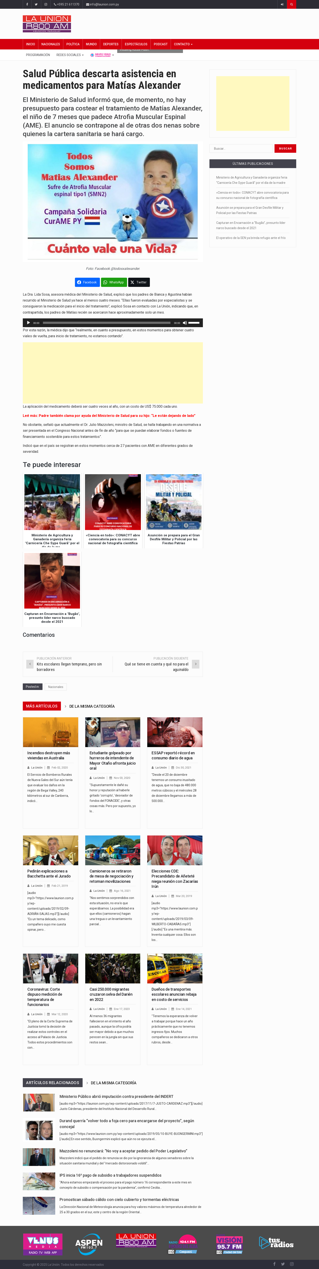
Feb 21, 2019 (60, 885)
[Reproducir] (28, 323)
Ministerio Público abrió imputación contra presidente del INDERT (117, 1096)
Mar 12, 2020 (60, 1014)
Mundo (91, 44)
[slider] (107, 323)
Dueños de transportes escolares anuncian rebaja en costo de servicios (174, 994)
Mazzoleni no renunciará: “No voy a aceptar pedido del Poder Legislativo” (123, 1151)
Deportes (111, 44)
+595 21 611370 (66, 4)
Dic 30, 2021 (183, 767)
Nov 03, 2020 (122, 777)
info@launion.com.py (102, 4)
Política (73, 44)
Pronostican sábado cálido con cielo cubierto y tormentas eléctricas (119, 1199)
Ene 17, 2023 (122, 1009)
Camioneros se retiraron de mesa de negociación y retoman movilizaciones (111, 876)
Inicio (30, 44)
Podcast (161, 44)
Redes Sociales (70, 55)
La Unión (37, 767)
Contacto (183, 44)
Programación (38, 55)
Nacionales (50, 44)
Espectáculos (136, 44)
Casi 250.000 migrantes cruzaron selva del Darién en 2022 (111, 994)
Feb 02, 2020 (60, 767)
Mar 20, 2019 (184, 896)
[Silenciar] (185, 323)
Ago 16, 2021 (122, 890)
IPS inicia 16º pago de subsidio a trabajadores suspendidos (110, 1175)
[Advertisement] (113, 373)
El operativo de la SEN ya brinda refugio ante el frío (251, 238)
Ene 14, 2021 (184, 1009)
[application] (113, 322)
